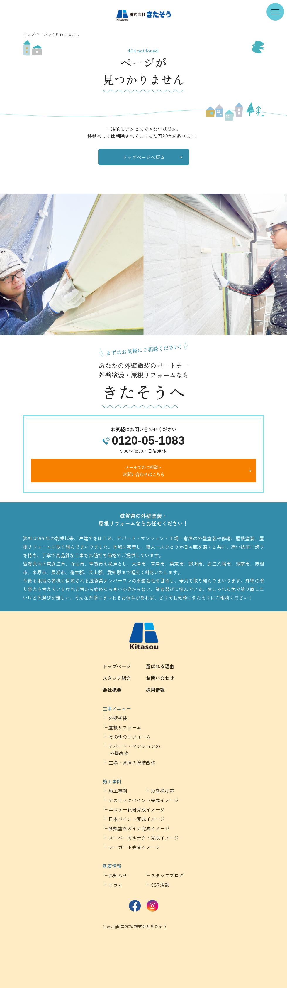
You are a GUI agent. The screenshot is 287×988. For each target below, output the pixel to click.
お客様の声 (162, 790)
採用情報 (155, 689)
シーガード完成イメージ (134, 847)
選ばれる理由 (160, 666)
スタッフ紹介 (117, 677)
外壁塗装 (117, 717)
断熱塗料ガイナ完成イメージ (138, 828)
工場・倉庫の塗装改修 (131, 762)
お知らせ (117, 875)
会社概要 (112, 689)
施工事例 (112, 781)
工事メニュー (117, 708)
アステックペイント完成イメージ (143, 800)
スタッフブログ (167, 875)
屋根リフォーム (124, 727)
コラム (115, 884)
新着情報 (112, 865)
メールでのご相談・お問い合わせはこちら (143, 471)
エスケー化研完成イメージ (136, 809)
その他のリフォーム (129, 736)
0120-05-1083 (148, 440)
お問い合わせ (160, 677)
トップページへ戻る (144, 157)
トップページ (35, 34)
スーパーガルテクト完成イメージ (143, 837)
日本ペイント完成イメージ (136, 818)
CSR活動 (160, 884)
